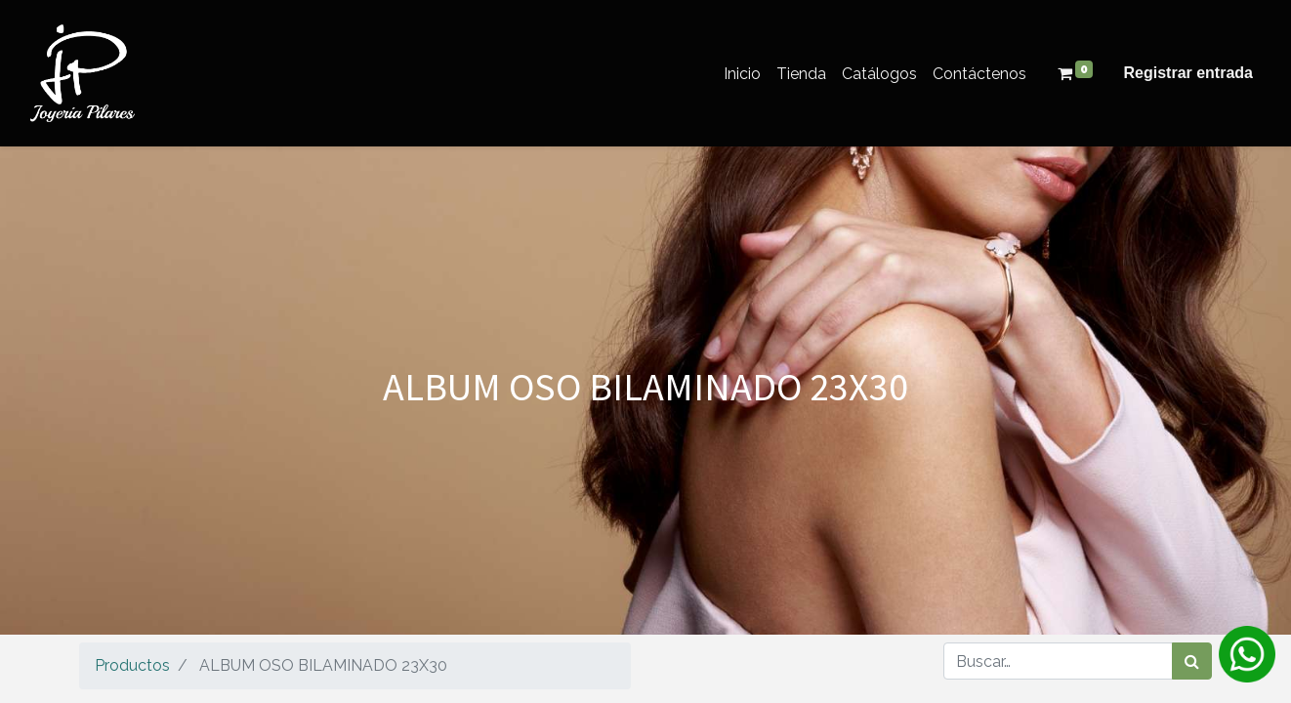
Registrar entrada (1189, 72)
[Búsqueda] (1192, 661)
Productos (132, 665)
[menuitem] (742, 74)
